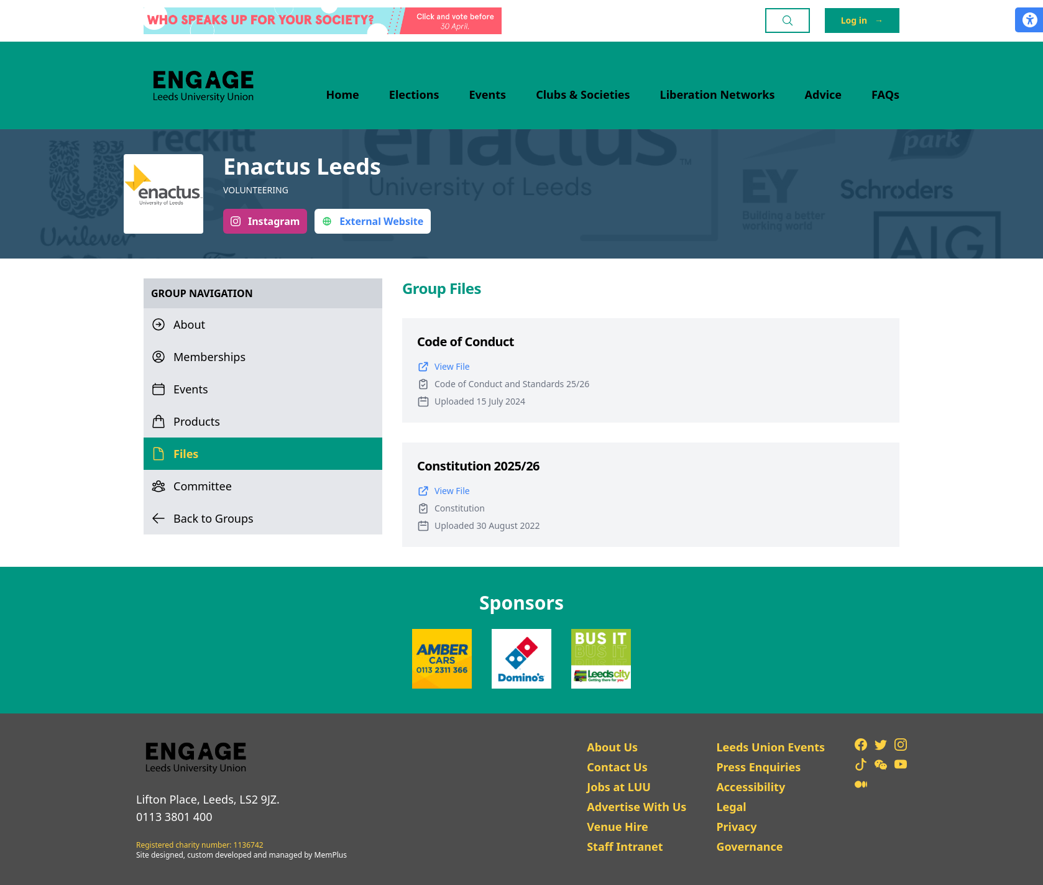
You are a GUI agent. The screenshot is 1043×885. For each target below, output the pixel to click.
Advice (823, 94)
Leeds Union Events (770, 747)
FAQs (885, 94)
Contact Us (617, 766)
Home (342, 94)
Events (488, 94)
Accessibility (750, 786)
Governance (749, 846)
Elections (414, 94)
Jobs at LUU (619, 786)
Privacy (736, 826)
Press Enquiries (758, 766)
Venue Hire (617, 826)
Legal (731, 806)
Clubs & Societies (583, 94)
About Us (612, 747)
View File (443, 366)
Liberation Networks (717, 94)
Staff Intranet (625, 846)
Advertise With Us (636, 806)
